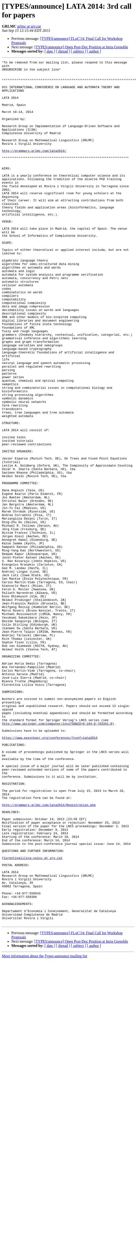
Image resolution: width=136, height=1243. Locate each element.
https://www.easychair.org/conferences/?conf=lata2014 (50, 873)
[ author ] (94, 51)
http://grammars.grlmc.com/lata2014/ (34, 169)
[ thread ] (63, 51)
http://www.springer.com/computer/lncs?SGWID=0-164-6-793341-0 (57, 856)
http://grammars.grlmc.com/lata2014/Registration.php (49, 954)
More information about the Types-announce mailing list (44, 1129)
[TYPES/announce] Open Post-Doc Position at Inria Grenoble (81, 47)
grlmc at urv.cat (29, 26)
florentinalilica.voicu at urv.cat (32, 1018)
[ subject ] (78, 51)
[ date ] (50, 51)
